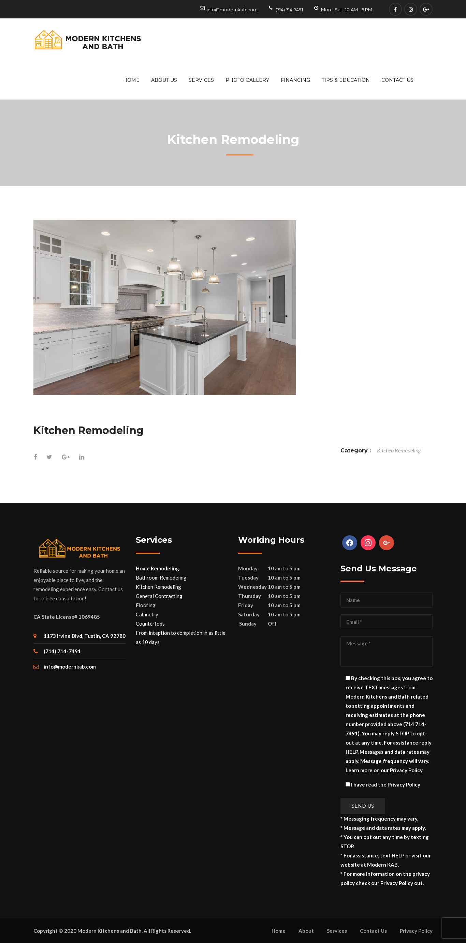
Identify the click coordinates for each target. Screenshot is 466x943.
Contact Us (397, 80)
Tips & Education (346, 80)
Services (201, 80)
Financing (295, 80)
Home (131, 80)
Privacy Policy (406, 770)
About (306, 931)
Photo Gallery (247, 80)
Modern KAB (382, 865)
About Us (164, 80)
